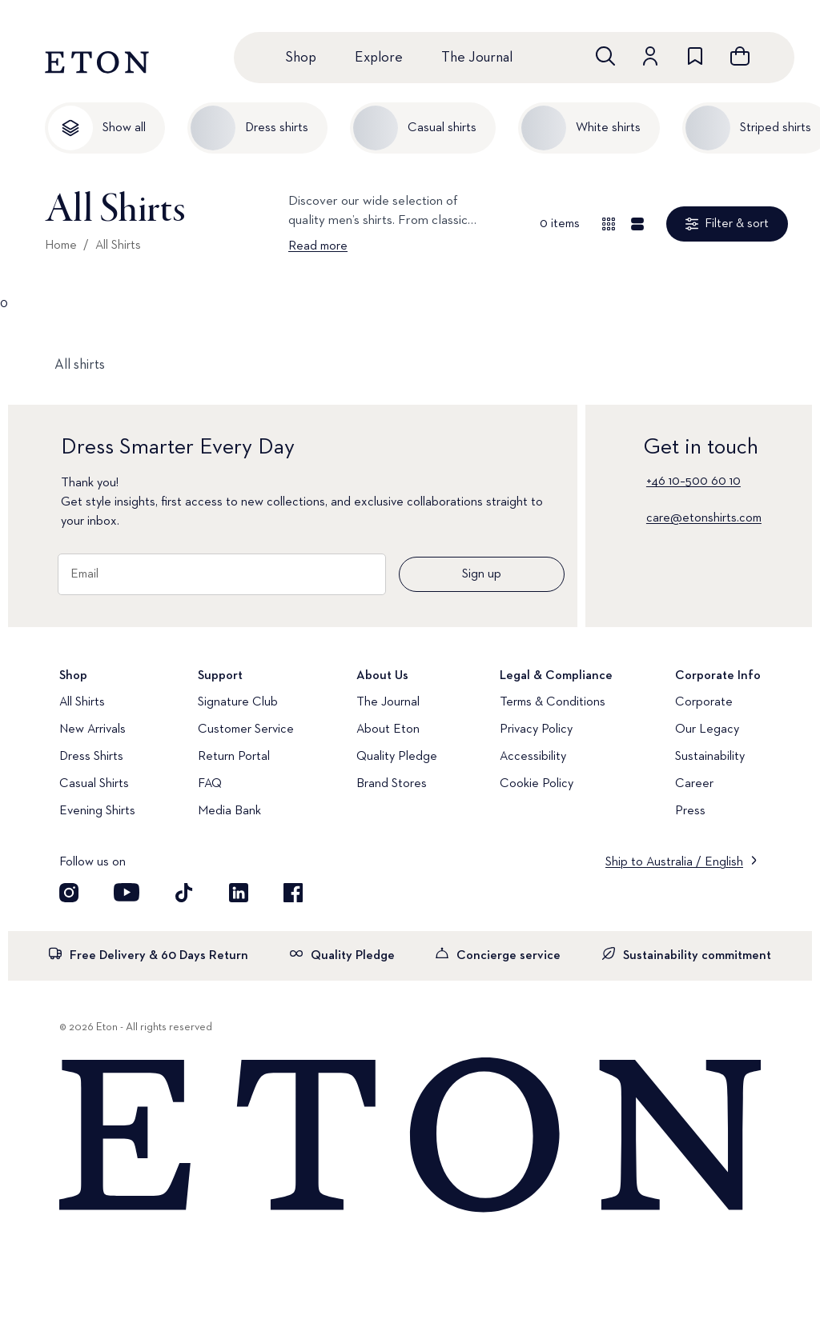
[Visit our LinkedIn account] (238, 892)
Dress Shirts (91, 756)
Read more (318, 246)
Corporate (704, 702)
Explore (379, 57)
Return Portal (234, 756)
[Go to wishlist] (695, 56)
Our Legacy (707, 729)
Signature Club (238, 702)
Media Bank (229, 811)
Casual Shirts (94, 783)
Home (61, 245)
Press (690, 811)
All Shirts (118, 245)
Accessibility (533, 756)
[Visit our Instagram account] (68, 892)
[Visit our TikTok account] (184, 892)
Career (694, 783)
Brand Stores (391, 783)
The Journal (476, 57)
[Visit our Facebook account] (293, 892)
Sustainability (710, 756)
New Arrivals (92, 729)
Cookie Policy (536, 783)
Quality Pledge (396, 756)
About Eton (388, 729)
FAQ (210, 783)
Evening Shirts (97, 811)
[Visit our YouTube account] (126, 892)
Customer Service (246, 729)
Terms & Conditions (552, 702)
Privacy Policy (536, 729)
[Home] (410, 1135)
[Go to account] (650, 56)
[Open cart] (740, 56)
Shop (300, 57)
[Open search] (605, 56)
